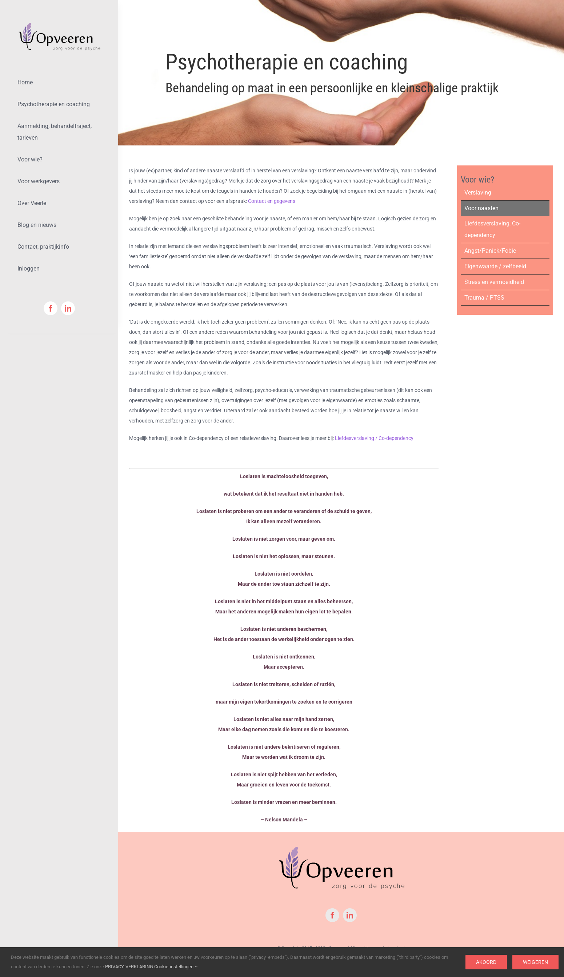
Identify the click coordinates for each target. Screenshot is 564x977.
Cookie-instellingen (175, 966)
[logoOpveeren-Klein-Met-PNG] (59, 24)
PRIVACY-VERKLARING (129, 966)
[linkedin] (68, 308)
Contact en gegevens (271, 201)
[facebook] (50, 308)
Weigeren (535, 962)
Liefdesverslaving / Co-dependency (374, 438)
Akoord (486, 962)
